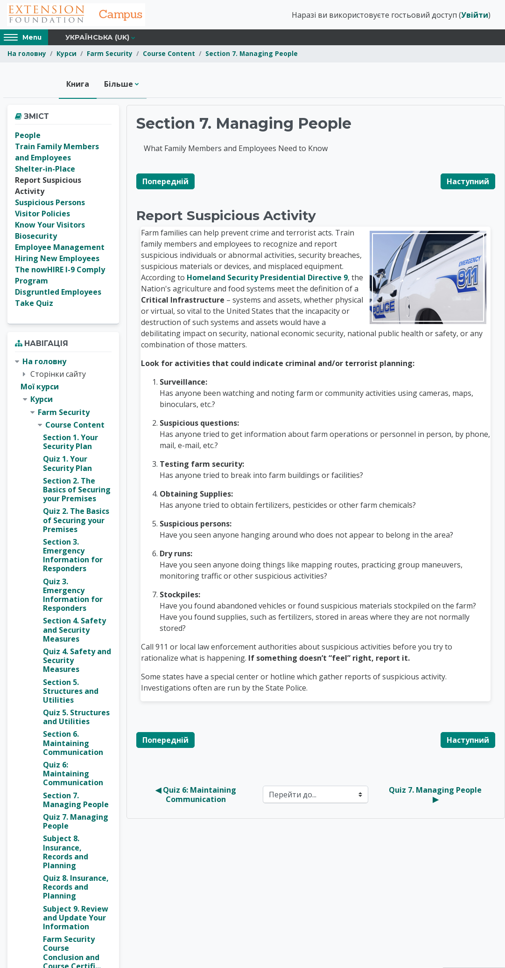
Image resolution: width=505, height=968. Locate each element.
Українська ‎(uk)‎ (97, 38)
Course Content (169, 54)
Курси (66, 54)
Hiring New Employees (57, 260)
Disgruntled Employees (58, 293)
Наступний (468, 182)
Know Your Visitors (50, 226)
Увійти (474, 15)
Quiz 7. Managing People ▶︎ (436, 795)
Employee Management (60, 248)
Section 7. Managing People (251, 54)
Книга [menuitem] (77, 85)
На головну (26, 54)
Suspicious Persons (50, 204)
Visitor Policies (42, 215)
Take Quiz (34, 304)
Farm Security (110, 54)
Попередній (165, 182)
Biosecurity (36, 237)
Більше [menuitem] (118, 85)
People (28, 136)
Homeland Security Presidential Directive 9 (267, 278)
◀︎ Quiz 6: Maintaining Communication (196, 795)
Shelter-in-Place (45, 170)
